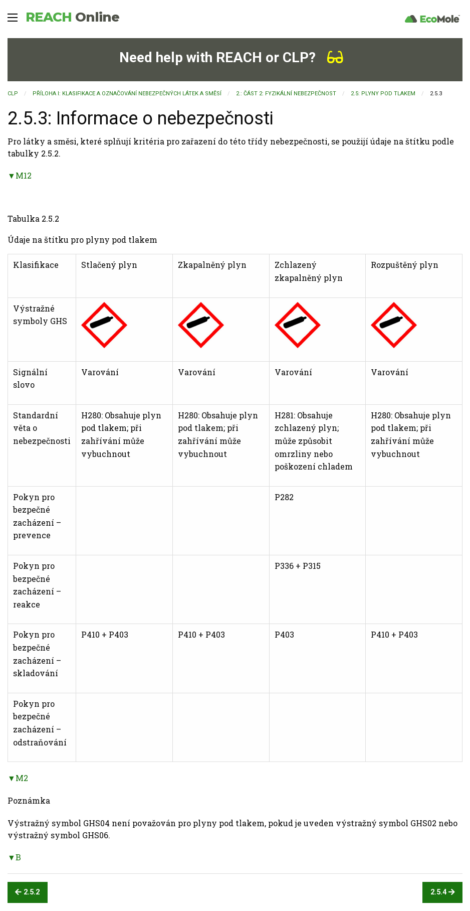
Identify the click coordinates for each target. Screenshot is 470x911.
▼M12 (20, 175)
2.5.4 (442, 892)
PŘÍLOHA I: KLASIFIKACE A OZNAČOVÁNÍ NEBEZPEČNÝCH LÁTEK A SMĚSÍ (127, 93)
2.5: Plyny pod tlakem (383, 93)
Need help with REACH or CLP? (231, 57)
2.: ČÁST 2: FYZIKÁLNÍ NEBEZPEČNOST (286, 93)
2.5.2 (27, 892)
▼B (14, 857)
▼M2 (18, 778)
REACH (72, 17)
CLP (13, 93)
